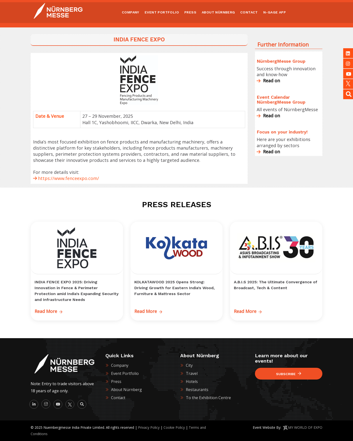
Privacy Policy (149, 427)
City (189, 365)
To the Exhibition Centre (208, 397)
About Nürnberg (126, 389)
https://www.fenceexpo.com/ (68, 178)
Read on (268, 80)
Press (116, 381)
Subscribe (288, 374)
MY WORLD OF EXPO (305, 427)
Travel (192, 373)
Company (119, 365)
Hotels (192, 381)
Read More (49, 311)
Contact (118, 397)
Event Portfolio (125, 373)
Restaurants (197, 389)
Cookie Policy (174, 427)
